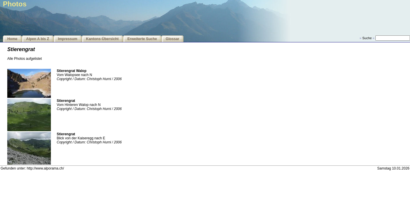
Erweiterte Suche (142, 39)
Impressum (67, 39)
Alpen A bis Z (37, 39)
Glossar (172, 39)
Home (12, 39)
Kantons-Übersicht (102, 39)
